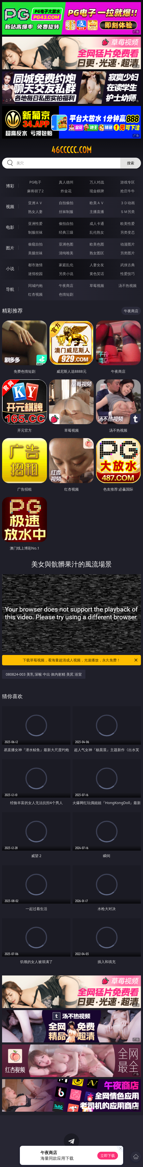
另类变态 (127, 232)
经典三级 (66, 232)
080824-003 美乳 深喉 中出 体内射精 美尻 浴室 (44, 674)
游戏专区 (127, 182)
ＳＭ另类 (127, 211)
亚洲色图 (66, 244)
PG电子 (35, 182)
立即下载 (107, 1155)
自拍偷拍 (66, 202)
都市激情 (35, 264)
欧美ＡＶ (97, 202)
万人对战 (97, 182)
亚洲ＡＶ (35, 202)
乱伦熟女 (97, 232)
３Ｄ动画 (127, 202)
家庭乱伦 (66, 264)
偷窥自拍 (35, 244)
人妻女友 (97, 264)
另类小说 (66, 273)
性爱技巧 (127, 273)
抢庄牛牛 (127, 190)
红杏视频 (35, 294)
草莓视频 (97, 285)
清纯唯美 (66, 252)
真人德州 (66, 182)
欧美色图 (97, 244)
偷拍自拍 (66, 223)
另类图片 (127, 252)
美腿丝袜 (35, 252)
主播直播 (97, 211)
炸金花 (66, 190)
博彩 (10, 186)
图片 (10, 248)
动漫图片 (127, 244)
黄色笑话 (97, 273)
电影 (10, 227)
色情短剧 (66, 294)
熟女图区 (97, 252)
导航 (10, 289)
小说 (10, 268)
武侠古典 (127, 264)
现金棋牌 (97, 190)
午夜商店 (66, 285)
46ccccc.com (71, 150)
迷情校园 (35, 273)
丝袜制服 (66, 211)
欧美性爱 (127, 223)
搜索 (130, 163)
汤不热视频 (127, 285)
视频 (10, 206)
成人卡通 (97, 223)
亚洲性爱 (35, 223)
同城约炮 (35, 285)
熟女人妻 (35, 211)
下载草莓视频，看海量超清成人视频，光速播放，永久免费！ (80, 660)
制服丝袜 (35, 232)
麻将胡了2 (35, 190)
